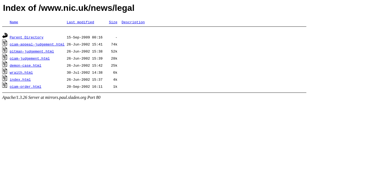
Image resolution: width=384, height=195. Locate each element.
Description (133, 22)
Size (113, 22)
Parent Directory (27, 37)
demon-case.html (25, 66)
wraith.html (21, 73)
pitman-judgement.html (32, 52)
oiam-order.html (25, 87)
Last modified (80, 22)
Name (14, 22)
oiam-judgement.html (30, 59)
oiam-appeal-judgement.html (37, 45)
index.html (20, 80)
